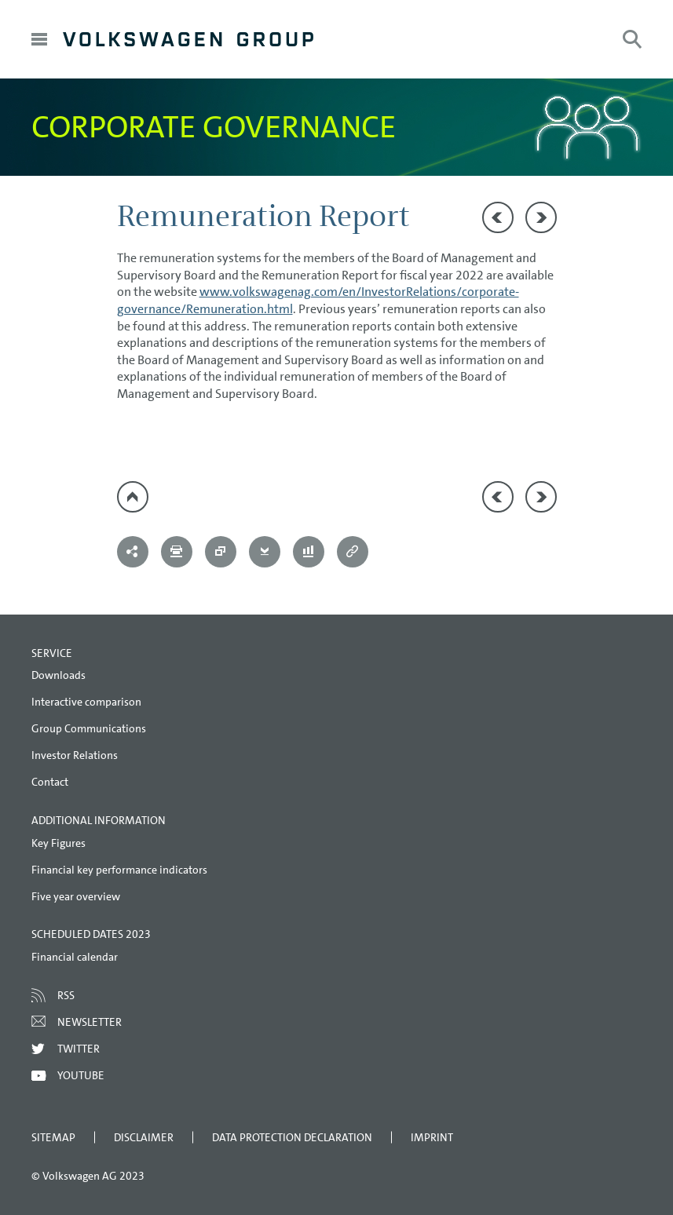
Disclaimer (144, 1137)
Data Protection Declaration (292, 1137)
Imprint (432, 1137)
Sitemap (53, 1137)
